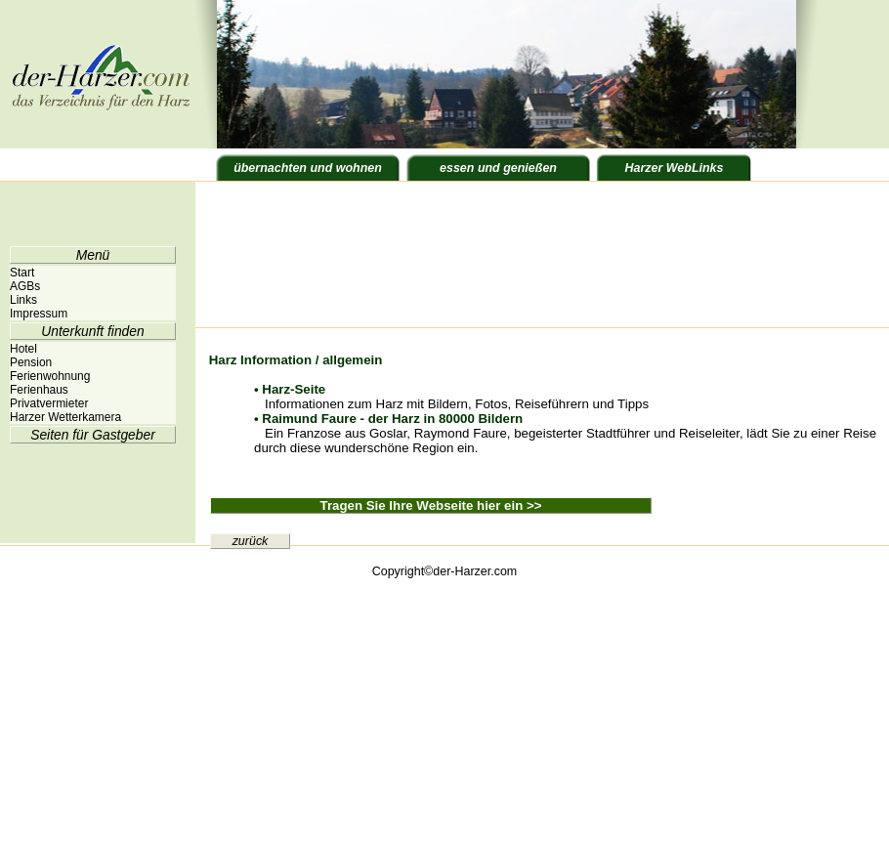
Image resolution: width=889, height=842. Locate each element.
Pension (31, 362)
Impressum (38, 313)
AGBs (25, 286)
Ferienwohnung (50, 376)
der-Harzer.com (475, 571)
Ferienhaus (39, 390)
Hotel (23, 349)
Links (23, 300)
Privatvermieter (49, 403)
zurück (251, 541)
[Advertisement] (285, 256)
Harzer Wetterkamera (65, 417)
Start (22, 272)
